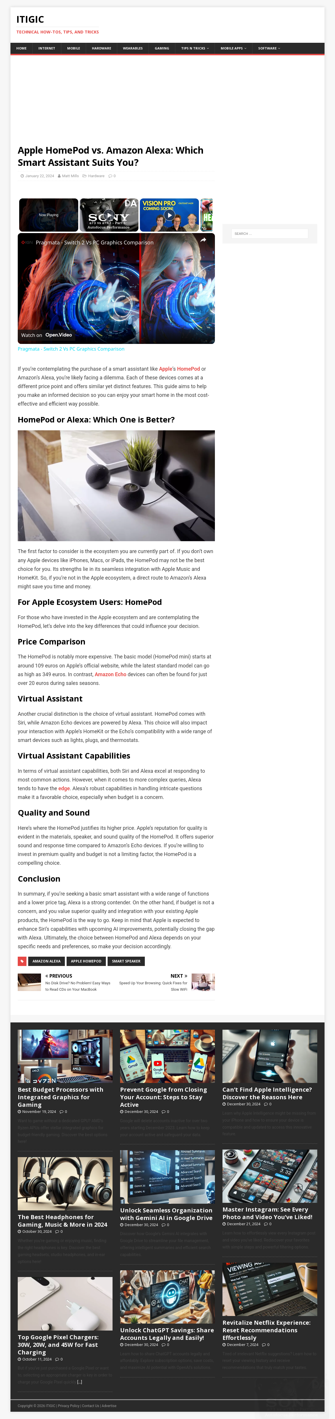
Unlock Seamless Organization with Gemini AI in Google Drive (166, 1214)
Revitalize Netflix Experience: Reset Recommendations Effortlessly (266, 1330)
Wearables (133, 48)
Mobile (73, 48)
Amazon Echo (110, 674)
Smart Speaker (126, 961)
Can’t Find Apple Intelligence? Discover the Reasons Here (267, 1093)
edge (64, 788)
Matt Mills (70, 176)
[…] (79, 1382)
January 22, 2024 (39, 176)
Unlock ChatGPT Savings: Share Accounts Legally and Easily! (167, 1334)
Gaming (162, 48)
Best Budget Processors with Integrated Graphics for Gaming (61, 1097)
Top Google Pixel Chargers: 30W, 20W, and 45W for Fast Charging (58, 1344)
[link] (27, 242)
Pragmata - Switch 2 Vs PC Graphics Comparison (95, 242)
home (21, 48)
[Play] (168, 215)
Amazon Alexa (46, 961)
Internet (46, 48)
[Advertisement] (167, 96)
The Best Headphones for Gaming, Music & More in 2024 (62, 1220)
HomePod (188, 369)
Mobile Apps (232, 48)
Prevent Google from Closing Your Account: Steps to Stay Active (163, 1097)
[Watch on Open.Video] (46, 335)
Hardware (101, 48)
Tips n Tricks (193, 48)
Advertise (109, 1406)
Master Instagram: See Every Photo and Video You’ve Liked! (267, 1213)
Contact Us (90, 1406)
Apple (165, 369)
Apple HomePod (86, 961)
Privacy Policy (68, 1406)
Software (267, 48)
